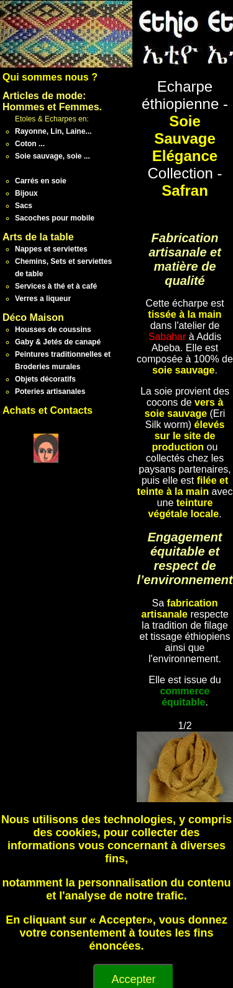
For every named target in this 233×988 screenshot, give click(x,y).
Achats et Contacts (47, 410)
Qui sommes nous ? (50, 77)
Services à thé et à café (56, 286)
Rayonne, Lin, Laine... (53, 131)
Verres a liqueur (43, 298)
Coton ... (30, 143)
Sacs (23, 205)
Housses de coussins (53, 329)
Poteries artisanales (50, 391)
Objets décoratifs (45, 379)
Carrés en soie (40, 181)
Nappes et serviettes (51, 249)
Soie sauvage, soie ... (52, 156)
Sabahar (167, 336)
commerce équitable (184, 696)
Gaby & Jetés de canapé (58, 342)
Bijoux (26, 193)
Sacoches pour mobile (54, 218)
